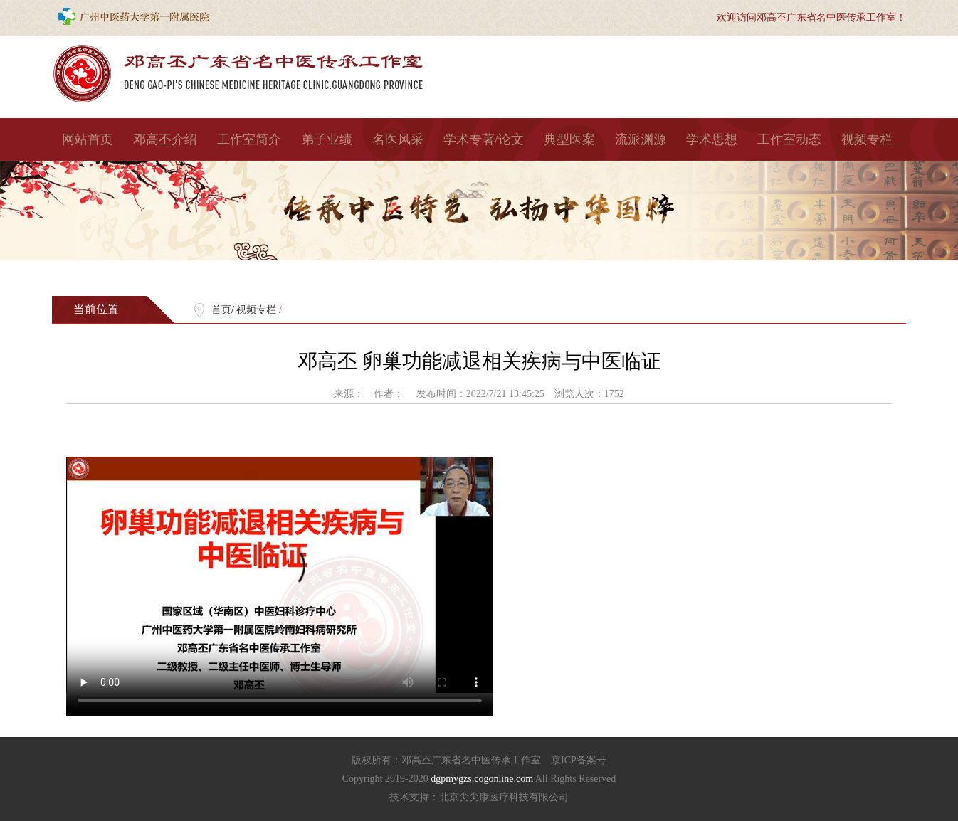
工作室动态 (789, 139)
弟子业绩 (326, 139)
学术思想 (711, 139)
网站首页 (87, 139)
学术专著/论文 (483, 139)
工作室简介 (249, 139)
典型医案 (569, 139)
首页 (221, 309)
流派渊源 (640, 139)
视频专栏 (867, 139)
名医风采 (397, 139)
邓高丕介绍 (165, 139)
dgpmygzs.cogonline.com (483, 778)
